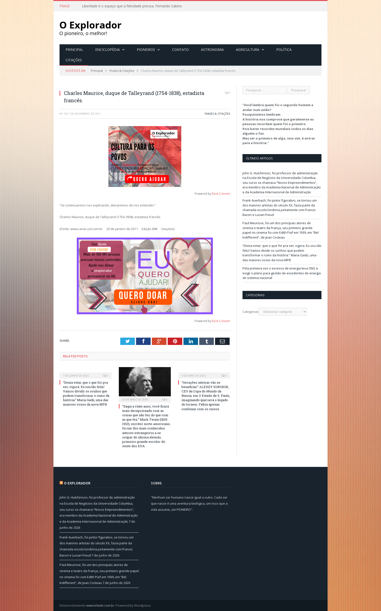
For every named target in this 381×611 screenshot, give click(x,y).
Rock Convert (221, 193)
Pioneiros (146, 49)
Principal (74, 49)
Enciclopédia (107, 49)
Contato (180, 49)
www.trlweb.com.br (100, 605)
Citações (74, 59)
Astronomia (212, 49)
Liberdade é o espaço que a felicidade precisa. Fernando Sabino (132, 6)
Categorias (250, 311)
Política (284, 49)
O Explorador (77, 483)
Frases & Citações (217, 113)
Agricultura (247, 49)
